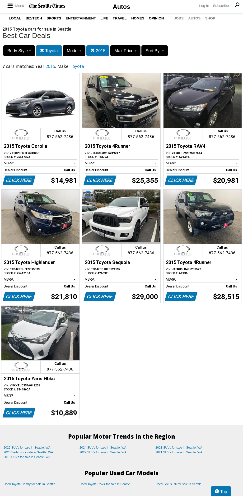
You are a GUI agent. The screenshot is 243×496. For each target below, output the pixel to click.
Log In (204, 6)
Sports (54, 18)
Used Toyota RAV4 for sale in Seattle (104, 484)
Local (15, 18)
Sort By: (154, 50)
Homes (137, 18)
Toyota (49, 50)
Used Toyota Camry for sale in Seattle (29, 484)
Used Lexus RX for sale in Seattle (178, 484)
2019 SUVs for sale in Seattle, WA (27, 457)
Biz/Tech (34, 18)
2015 (97, 50)
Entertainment (81, 18)
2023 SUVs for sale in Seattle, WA (178, 447)
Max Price (125, 50)
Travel (120, 18)
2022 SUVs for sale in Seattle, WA (102, 452)
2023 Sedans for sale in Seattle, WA (28, 452)
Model (74, 50)
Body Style (19, 50)
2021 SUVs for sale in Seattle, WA (178, 452)
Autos (121, 6)
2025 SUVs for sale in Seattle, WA (27, 447)
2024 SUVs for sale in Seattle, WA (102, 447)
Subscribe (221, 6)
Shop (210, 18)
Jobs (179, 18)
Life (104, 18)
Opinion (156, 18)
